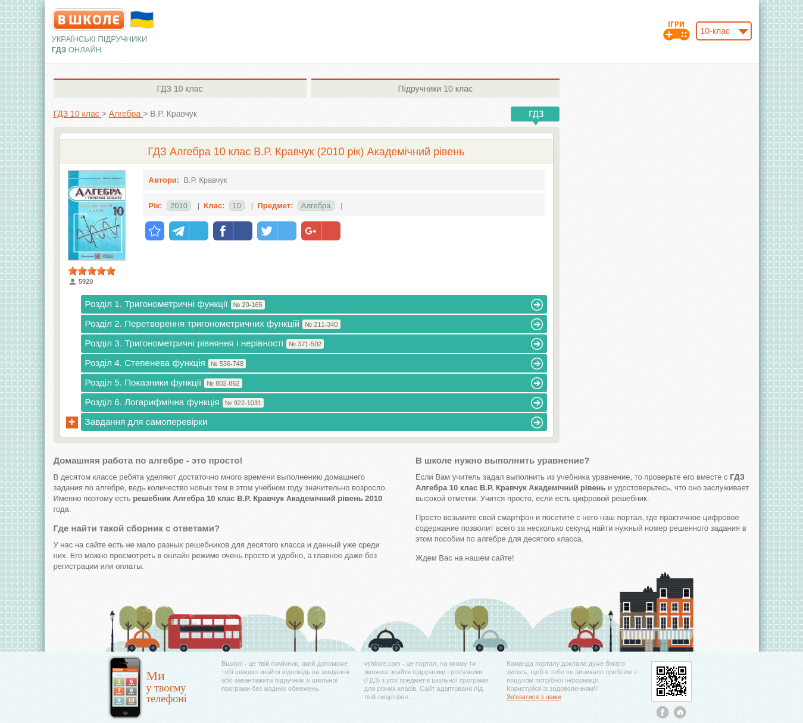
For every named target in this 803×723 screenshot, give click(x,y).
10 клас (179, 88)
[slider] (91, 271)
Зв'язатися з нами (534, 696)
